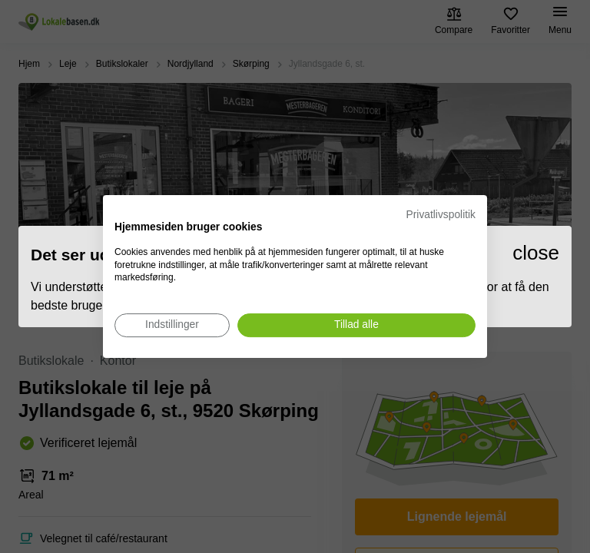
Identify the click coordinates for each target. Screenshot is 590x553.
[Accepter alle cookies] (356, 325)
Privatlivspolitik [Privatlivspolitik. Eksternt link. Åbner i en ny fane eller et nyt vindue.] (441, 214)
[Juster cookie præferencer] (172, 325)
